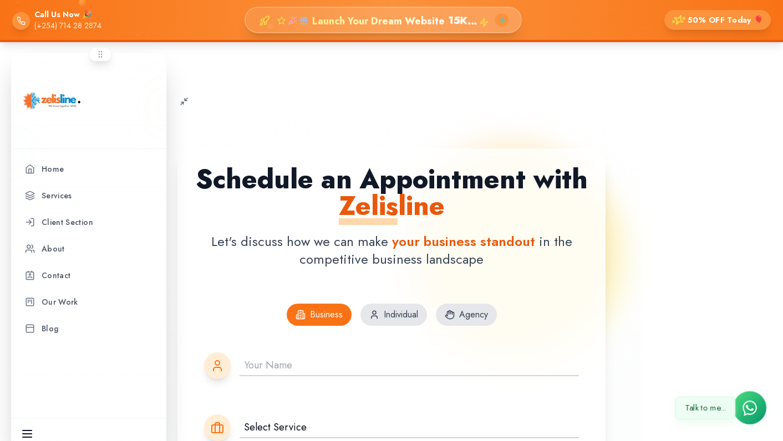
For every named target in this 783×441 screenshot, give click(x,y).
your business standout (463, 240)
